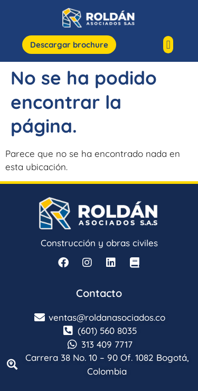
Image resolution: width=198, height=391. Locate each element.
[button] (168, 44)
